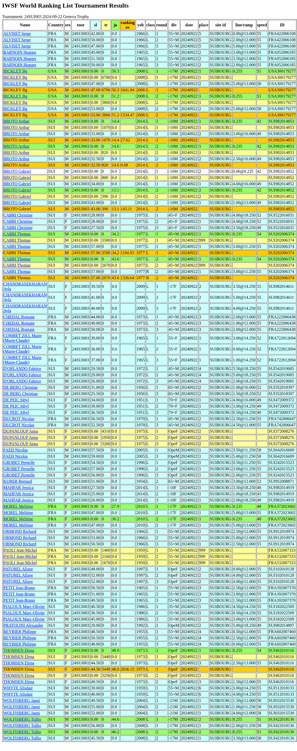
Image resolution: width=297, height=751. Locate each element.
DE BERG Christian (20, 387)
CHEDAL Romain (18, 317)
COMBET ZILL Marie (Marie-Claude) (22, 338)
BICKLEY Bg (15, 71)
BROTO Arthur (16, 121)
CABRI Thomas (17, 234)
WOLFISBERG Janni (21, 700)
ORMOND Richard (19, 531)
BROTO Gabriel (17, 171)
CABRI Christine (18, 215)
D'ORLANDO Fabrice (22, 368)
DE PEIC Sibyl (16, 400)
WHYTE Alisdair (18, 688)
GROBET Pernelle (19, 462)
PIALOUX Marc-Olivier (24, 606)
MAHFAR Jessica (18, 487)
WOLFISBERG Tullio (22, 719)
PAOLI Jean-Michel (20, 550)
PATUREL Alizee (18, 569)
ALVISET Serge (17, 33)
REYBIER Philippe (19, 631)
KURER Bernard (17, 481)
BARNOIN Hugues (19, 52)
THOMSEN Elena (18, 650)
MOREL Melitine (18, 506)
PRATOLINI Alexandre (23, 625)
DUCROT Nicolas (18, 418)
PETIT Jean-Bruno (19, 588)
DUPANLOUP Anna (20, 431)
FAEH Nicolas (15, 450)
